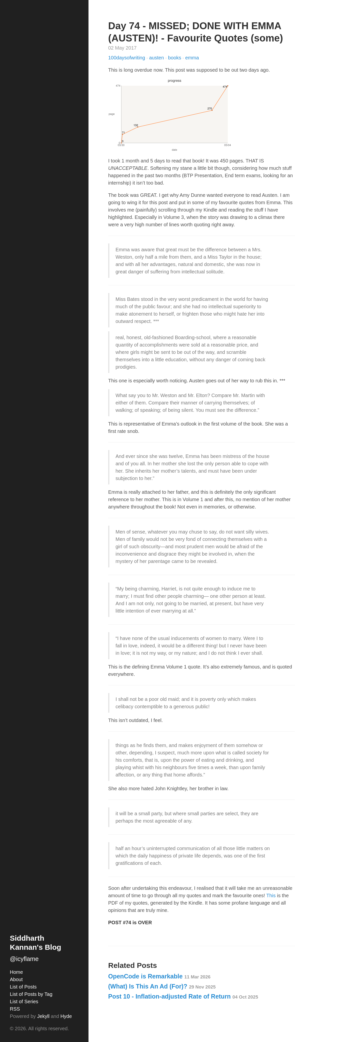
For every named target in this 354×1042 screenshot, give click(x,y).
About (16, 979)
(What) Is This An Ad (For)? (162, 986)
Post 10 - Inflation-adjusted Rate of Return (183, 996)
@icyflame (24, 958)
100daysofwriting (127, 57)
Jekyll (43, 1016)
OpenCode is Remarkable (159, 976)
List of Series (24, 1001)
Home (16, 972)
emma (192, 57)
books (175, 57)
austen (157, 57)
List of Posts (23, 986)
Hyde (66, 1016)
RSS (15, 1009)
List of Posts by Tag (31, 994)
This (271, 895)
